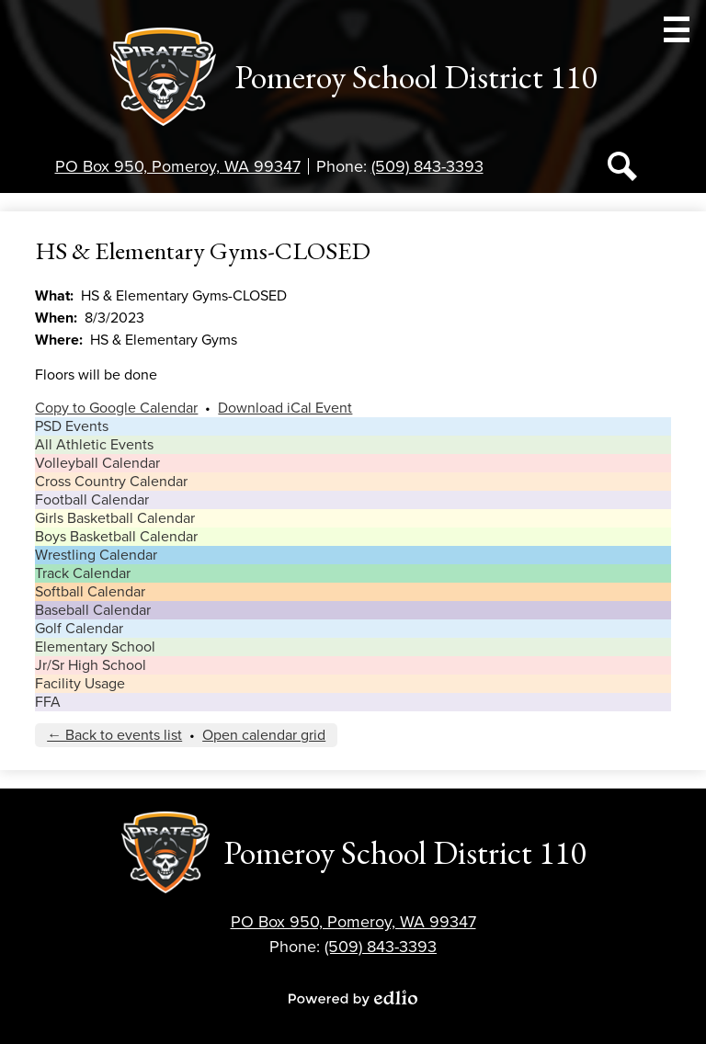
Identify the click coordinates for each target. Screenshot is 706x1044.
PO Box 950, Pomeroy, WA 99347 (178, 166)
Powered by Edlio (353, 998)
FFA (48, 702)
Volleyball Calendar (97, 463)
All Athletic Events (94, 445)
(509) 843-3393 (427, 166)
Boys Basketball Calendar (116, 537)
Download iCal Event (285, 408)
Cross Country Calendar (111, 481)
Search (622, 170)
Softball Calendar (90, 592)
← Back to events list (114, 735)
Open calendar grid (263, 735)
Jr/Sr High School (90, 665)
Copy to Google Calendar (116, 408)
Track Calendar (83, 573)
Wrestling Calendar (96, 555)
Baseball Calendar (93, 610)
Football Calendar (92, 500)
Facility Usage (80, 684)
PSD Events (71, 426)
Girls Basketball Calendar (115, 518)
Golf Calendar (79, 628)
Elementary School (95, 647)
